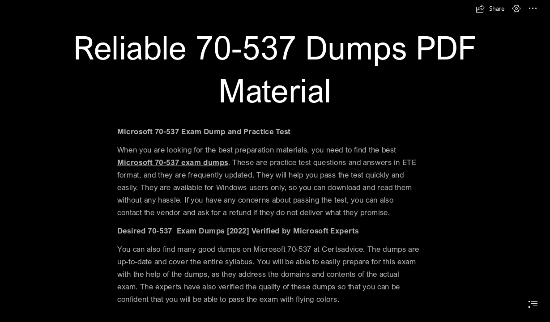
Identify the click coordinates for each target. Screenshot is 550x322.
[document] (275, 161)
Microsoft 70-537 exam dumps (172, 162)
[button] (490, 8)
